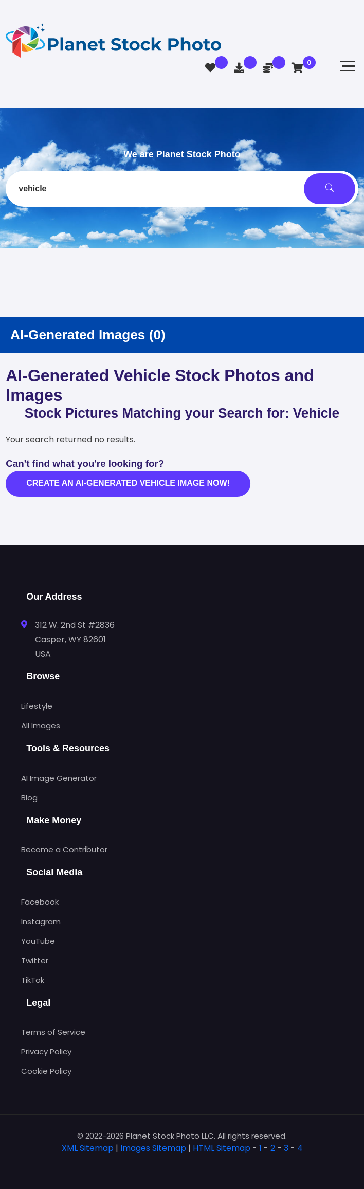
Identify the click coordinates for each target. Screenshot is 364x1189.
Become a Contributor (64, 849)
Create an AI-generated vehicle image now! (128, 483)
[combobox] (182, 189)
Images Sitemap (153, 1148)
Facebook (40, 901)
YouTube (38, 940)
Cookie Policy (46, 1071)
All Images (40, 725)
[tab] (182, 1165)
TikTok (32, 980)
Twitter (34, 960)
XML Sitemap (88, 1148)
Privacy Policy (46, 1051)
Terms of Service (53, 1031)
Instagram (41, 921)
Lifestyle (36, 705)
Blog (29, 797)
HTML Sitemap (221, 1148)
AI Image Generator (59, 777)
